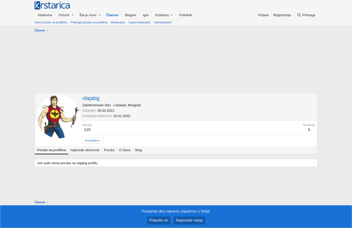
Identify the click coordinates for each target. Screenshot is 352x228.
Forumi (64, 15)
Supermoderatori (139, 22)
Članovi (112, 15)
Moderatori (118, 22)
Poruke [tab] (109, 150)
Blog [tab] (138, 150)
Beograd (134, 105)
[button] (73, 15)
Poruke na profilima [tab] (51, 150)
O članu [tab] (125, 150)
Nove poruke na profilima (51, 22)
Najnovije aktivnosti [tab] (84, 150)
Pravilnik (185, 15)
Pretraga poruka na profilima (89, 22)
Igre (146, 15)
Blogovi (130, 15)
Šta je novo (87, 15)
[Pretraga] (306, 15)
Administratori (163, 22)
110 (87, 130)
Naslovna (45, 15)
